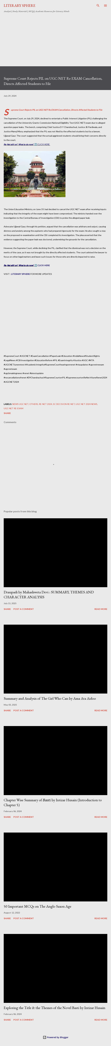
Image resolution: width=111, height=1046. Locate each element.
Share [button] (7, 413)
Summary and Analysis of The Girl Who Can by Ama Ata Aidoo (50, 698)
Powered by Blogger (55, 1037)
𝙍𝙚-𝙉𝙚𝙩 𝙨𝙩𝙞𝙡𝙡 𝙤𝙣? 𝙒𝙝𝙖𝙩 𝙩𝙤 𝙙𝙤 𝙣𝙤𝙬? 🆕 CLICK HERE (27, 144)
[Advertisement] (55, 38)
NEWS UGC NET (20, 404)
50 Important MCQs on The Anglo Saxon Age (37, 906)
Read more (100, 609)
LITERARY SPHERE (19, 5)
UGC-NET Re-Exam (13, 408)
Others (33, 404)
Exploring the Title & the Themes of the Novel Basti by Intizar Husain (54, 1007)
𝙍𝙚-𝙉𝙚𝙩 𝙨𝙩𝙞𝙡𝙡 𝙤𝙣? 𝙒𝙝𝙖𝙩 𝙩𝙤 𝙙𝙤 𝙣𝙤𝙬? (19, 265)
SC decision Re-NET (64, 404)
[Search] (98, 5)
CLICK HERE (44, 265)
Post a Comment (23, 609)
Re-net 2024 (45, 404)
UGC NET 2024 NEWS (86, 404)
